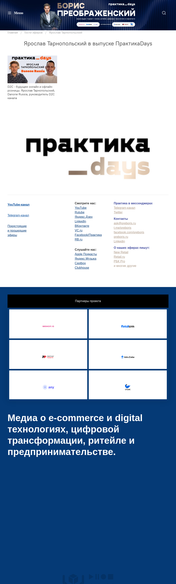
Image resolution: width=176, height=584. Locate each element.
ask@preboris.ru (125, 223)
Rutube (79, 212)
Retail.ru (119, 256)
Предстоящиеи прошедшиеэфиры (17, 230)
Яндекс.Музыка (85, 258)
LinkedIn (80, 221)
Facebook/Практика (88, 235)
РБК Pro (119, 261)
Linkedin (119, 241)
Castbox (80, 263)
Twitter (118, 212)
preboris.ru (121, 236)
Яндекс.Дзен (84, 216)
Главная (13, 32)
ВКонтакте (82, 225)
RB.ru (78, 239)
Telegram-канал (18, 215)
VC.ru (78, 230)
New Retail (121, 252)
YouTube (80, 207)
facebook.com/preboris (129, 232)
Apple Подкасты (86, 254)
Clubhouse (82, 267)
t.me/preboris (122, 227)
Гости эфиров (33, 32)
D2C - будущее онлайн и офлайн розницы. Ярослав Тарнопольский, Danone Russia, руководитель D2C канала (31, 92)
